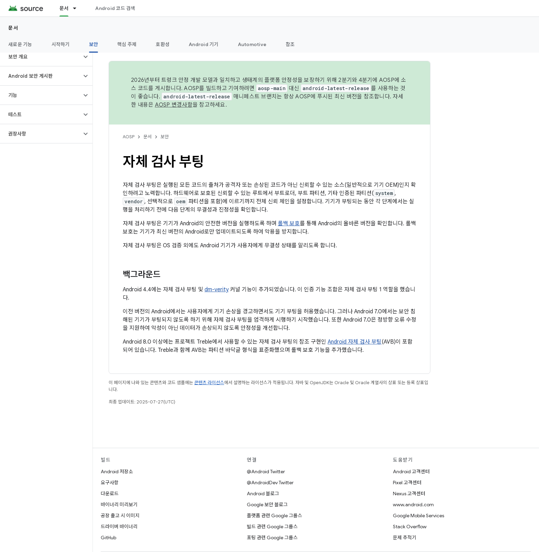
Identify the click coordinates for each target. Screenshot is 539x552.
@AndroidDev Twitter (270, 482)
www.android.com (413, 504)
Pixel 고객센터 (407, 482)
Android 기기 (204, 44)
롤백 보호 (289, 223)
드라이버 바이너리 (119, 526)
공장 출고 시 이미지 (120, 515)
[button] (40, 56)
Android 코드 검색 (115, 8)
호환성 (162, 44)
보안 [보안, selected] (93, 44)
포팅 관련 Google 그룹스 (272, 537)
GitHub (108, 537)
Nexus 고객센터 (409, 493)
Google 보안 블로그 (267, 504)
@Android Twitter (266, 471)
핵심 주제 (126, 44)
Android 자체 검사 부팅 (355, 341)
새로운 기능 (20, 44)
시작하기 (61, 44)
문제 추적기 (404, 537)
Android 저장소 (117, 471)
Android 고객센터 (411, 471)
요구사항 (110, 482)
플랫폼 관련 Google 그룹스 (274, 515)
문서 (13, 28)
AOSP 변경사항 (173, 104)
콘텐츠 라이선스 (209, 383)
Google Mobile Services (418, 515)
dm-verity (217, 289)
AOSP (128, 137)
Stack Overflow (410, 526)
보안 (165, 137)
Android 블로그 (263, 493)
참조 (290, 44)
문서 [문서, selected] (64, 8)
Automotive (252, 44)
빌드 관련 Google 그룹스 (272, 526)
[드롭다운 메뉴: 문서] (77, 8)
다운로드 (110, 493)
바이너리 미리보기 (119, 504)
